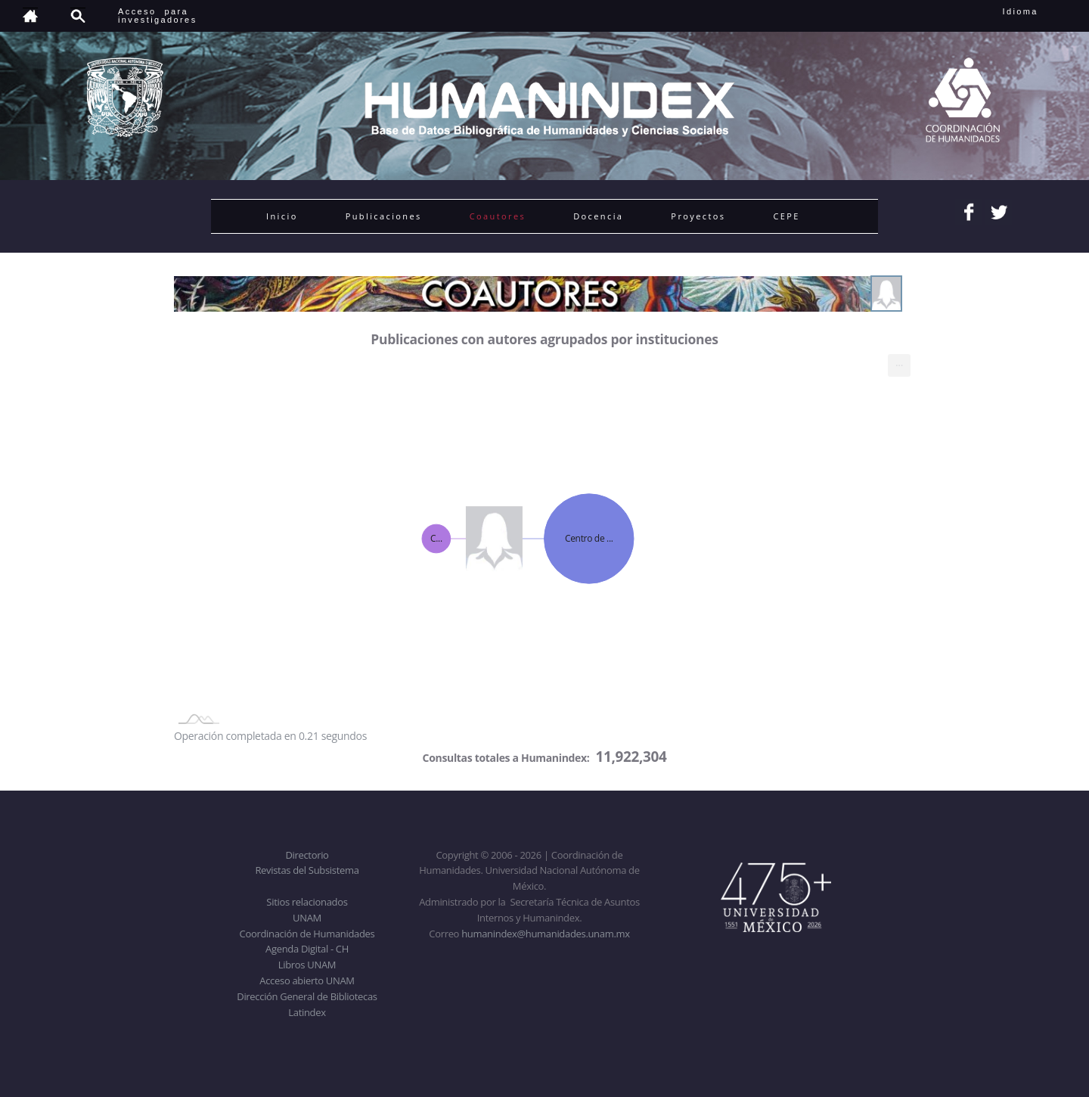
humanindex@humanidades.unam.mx (545, 933)
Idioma (1038, 11)
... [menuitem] (899, 362)
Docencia (598, 216)
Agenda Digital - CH (307, 949)
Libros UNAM (307, 964)
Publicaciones (384, 216)
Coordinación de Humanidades (307, 933)
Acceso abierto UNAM (306, 980)
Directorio (306, 855)
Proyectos (698, 216)
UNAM (307, 918)
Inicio (282, 216)
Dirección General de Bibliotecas (307, 996)
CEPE (786, 216)
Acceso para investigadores (157, 15)
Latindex (306, 1012)
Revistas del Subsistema (306, 870)
